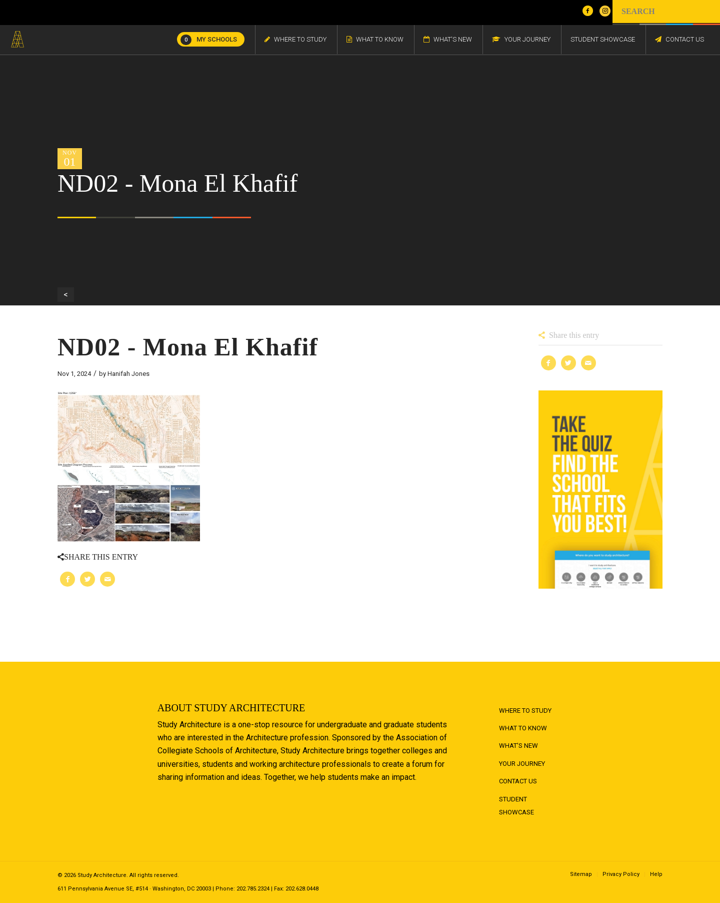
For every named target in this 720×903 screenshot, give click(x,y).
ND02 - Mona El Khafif (188, 347)
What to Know (523, 728)
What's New (518, 745)
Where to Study (525, 710)
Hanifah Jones (129, 373)
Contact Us (518, 781)
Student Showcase (516, 805)
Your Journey (522, 763)
